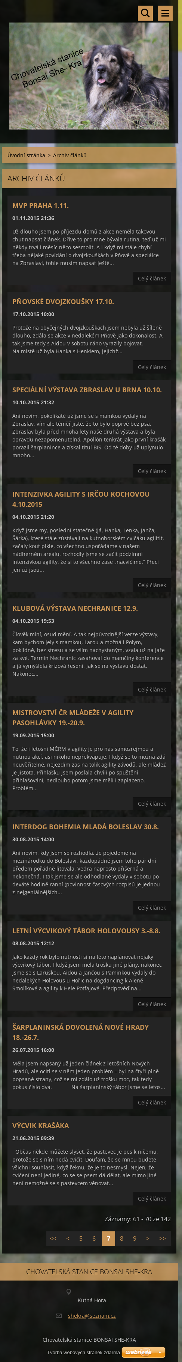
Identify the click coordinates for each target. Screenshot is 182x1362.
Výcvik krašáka (40, 1125)
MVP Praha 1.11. (40, 205)
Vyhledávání (145, 13)
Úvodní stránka (26, 155)
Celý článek (152, 278)
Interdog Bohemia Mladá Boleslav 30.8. (85, 826)
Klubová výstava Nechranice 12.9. (75, 608)
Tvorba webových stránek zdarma (83, 1352)
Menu (165, 13)
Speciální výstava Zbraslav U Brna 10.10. (87, 389)
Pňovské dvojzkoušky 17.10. (63, 301)
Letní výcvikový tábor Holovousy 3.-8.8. (86, 930)
